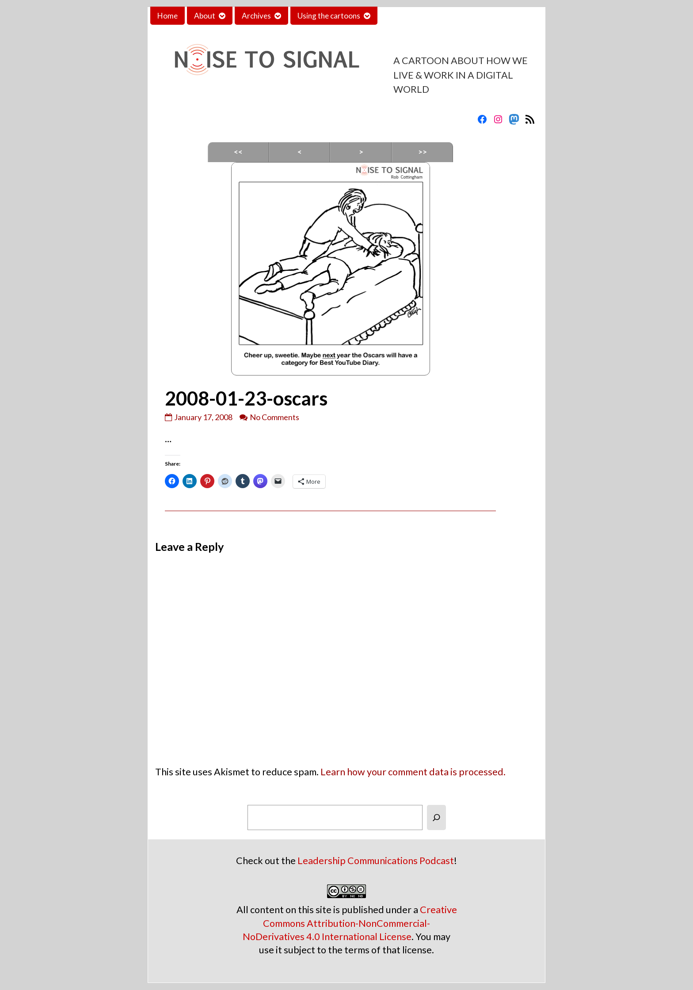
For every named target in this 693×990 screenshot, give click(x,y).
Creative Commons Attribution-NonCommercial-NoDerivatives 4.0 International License (350, 923)
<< (238, 151)
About (204, 15)
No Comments (274, 417)
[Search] (436, 817)
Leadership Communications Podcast (375, 860)
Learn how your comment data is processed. (413, 772)
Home (167, 15)
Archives (256, 15)
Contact (398, 15)
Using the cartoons (328, 15)
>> (422, 151)
